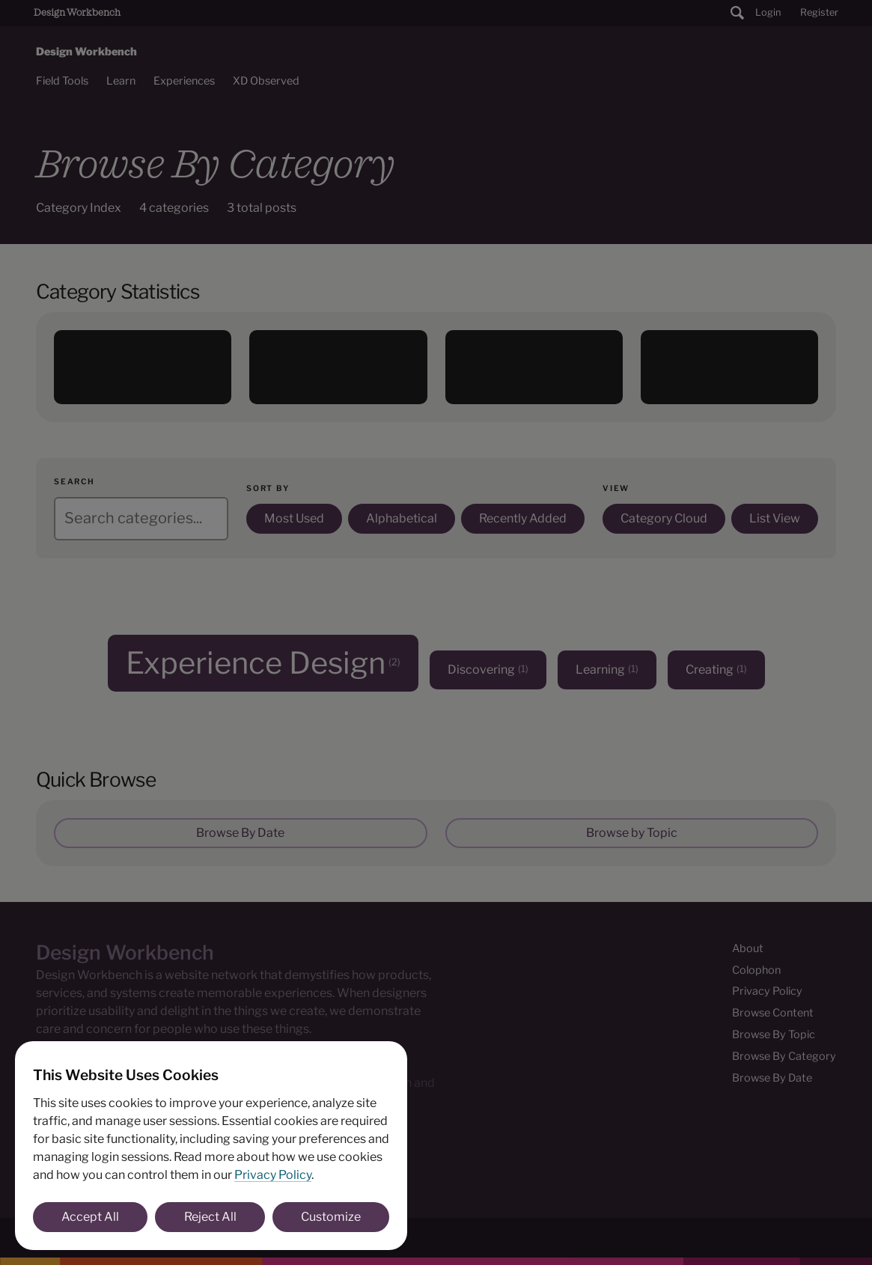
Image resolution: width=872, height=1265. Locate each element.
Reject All (210, 1217)
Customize (331, 1217)
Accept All (90, 1217)
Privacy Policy (272, 1175)
